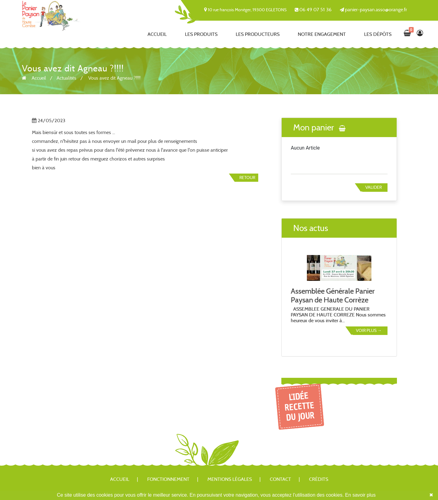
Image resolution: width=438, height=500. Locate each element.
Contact (280, 479)
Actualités (66, 78)
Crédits (318, 479)
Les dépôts (377, 34)
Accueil (157, 34)
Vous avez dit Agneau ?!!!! (114, 78)
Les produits (201, 34)
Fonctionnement (168, 479)
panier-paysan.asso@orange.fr (376, 9)
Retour (247, 177)
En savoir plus (360, 495)
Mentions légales (229, 479)
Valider (373, 187)
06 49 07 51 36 (315, 9)
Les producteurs (258, 34)
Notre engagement (322, 34)
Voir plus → (369, 330)
